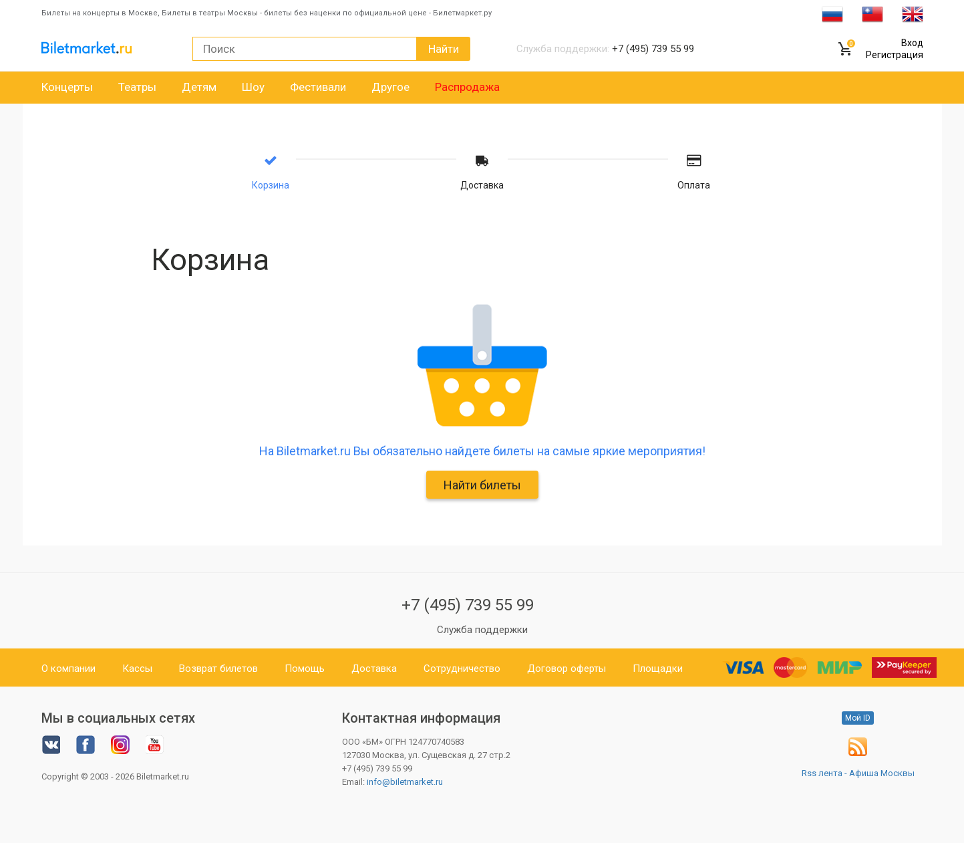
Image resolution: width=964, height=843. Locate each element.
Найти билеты (482, 485)
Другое (390, 87)
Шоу (253, 87)
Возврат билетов (218, 669)
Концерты (67, 87)
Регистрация (894, 54)
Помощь (305, 669)
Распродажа (467, 87)
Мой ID (857, 718)
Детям (199, 87)
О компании (68, 669)
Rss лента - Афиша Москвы (858, 773)
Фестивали (318, 87)
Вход (912, 42)
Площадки (658, 669)
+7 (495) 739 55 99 (467, 605)
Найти (443, 48)
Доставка (374, 669)
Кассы (137, 669)
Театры (137, 87)
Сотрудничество (462, 669)
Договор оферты (566, 669)
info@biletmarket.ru (405, 782)
